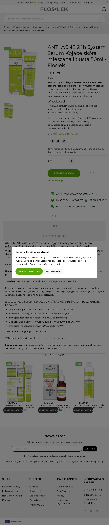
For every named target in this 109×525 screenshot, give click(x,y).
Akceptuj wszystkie (29, 271)
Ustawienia (53, 271)
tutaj (57, 264)
